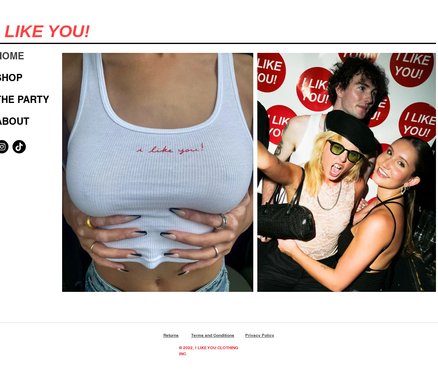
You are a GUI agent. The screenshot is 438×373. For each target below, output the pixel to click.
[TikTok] (19, 146)
